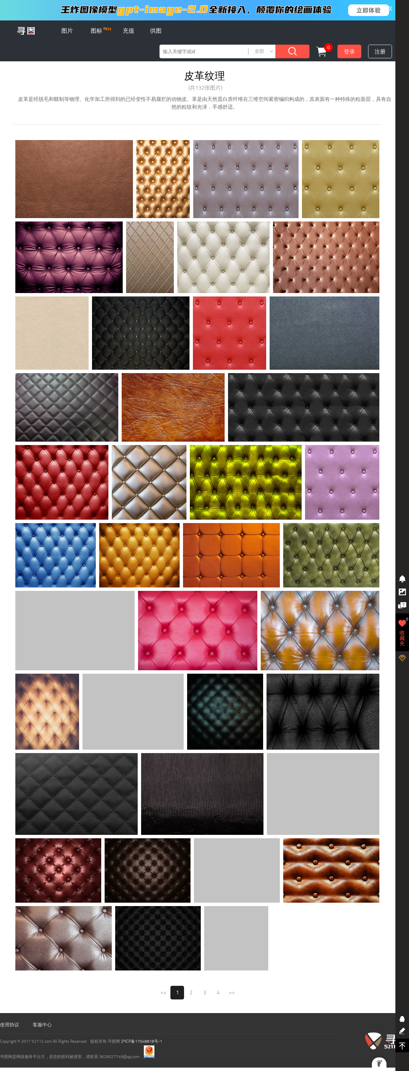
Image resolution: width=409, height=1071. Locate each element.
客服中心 (42, 1025)
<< (164, 992)
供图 (156, 30)
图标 (101, 30)
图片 (67, 30)
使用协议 (9, 1025)
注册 (380, 51)
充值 (128, 30)
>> (232, 992)
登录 (349, 51)
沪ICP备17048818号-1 (141, 1041)
